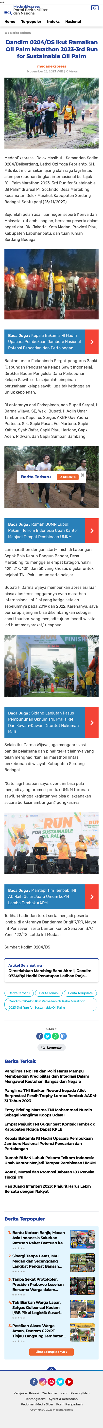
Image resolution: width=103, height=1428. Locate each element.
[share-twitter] (47, 1036)
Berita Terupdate (80, 993)
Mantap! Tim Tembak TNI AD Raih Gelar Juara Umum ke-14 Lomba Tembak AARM (42, 896)
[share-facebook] (39, 1036)
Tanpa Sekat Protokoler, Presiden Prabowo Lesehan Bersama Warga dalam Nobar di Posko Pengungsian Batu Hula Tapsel (38, 1284)
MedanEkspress (26, 6)
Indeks (53, 21)
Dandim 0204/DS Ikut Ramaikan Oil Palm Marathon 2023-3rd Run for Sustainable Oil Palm (47, 1004)
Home (9, 21)
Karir (64, 1393)
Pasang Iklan (79, 1393)
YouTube (72, 1384)
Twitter (62, 1384)
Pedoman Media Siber (37, 1404)
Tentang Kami (35, 1399)
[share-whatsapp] (55, 1036)
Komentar (51, 1047)
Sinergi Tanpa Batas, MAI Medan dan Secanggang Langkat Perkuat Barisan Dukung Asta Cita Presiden (37, 1261)
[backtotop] (51, 1371)
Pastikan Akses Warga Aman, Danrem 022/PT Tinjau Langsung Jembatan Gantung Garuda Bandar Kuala (37, 1331)
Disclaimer (49, 1393)
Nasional (73, 21)
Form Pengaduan (69, 1404)
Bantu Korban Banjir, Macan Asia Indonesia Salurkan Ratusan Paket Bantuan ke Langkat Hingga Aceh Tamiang (38, 1238)
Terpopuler (31, 21)
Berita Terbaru (19, 993)
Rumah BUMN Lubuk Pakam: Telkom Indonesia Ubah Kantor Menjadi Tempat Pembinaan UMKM (43, 530)
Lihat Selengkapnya (51, 1352)
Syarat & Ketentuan (63, 1399)
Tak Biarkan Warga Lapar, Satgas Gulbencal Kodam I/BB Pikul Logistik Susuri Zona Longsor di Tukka (36, 1307)
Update (68, 477)
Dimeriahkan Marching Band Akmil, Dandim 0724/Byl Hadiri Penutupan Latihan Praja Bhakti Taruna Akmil (49, 973)
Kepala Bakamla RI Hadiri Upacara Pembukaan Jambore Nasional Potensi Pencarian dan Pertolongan (44, 341)
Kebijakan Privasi (26, 1393)
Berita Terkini (48, 993)
